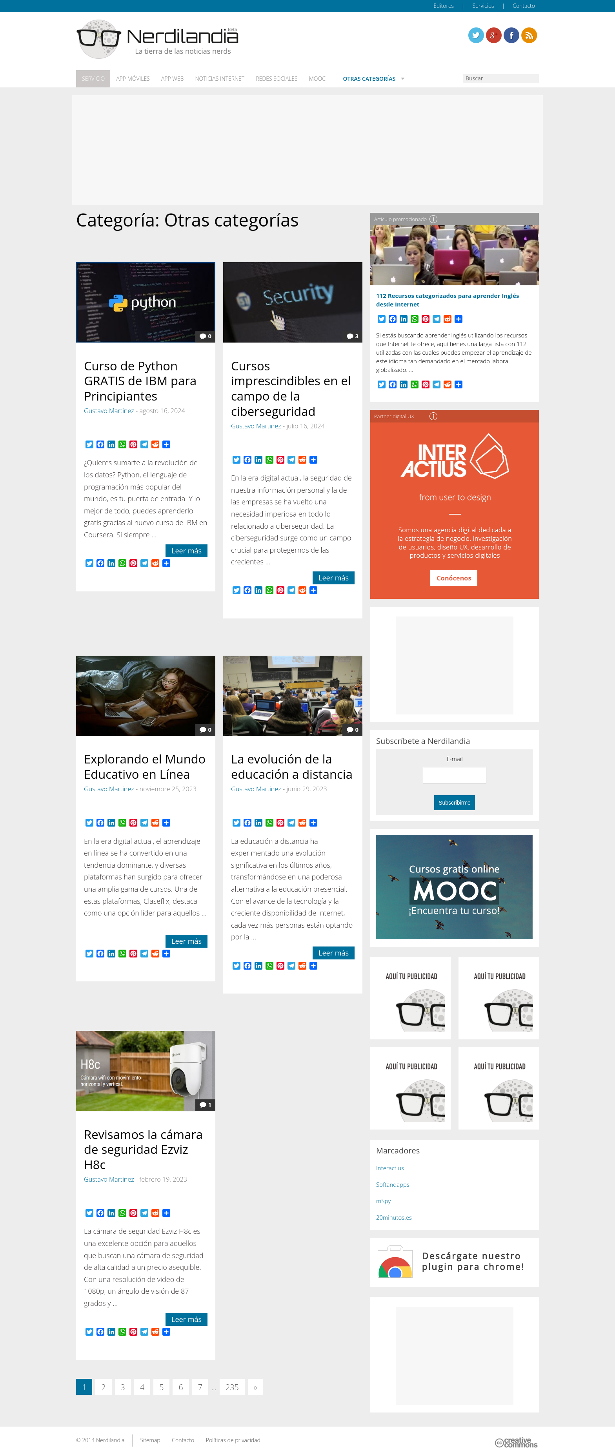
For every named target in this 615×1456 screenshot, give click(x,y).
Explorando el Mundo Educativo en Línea (145, 766)
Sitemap (150, 1439)
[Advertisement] (307, 150)
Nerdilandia (110, 1439)
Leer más (186, 550)
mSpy (383, 1200)
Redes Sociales (274, 79)
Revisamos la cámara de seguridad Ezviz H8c (143, 1148)
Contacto (524, 5)
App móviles (132, 79)
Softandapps (392, 1184)
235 (232, 1386)
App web (171, 79)
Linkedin (529, 35)
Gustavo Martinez (109, 410)
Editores (443, 5)
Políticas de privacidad (233, 1439)
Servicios (483, 5)
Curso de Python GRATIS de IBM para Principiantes (140, 380)
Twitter (476, 35)
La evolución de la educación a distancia (292, 766)
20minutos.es (394, 1217)
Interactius (390, 1167)
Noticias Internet (218, 79)
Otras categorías (364, 79)
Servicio (93, 79)
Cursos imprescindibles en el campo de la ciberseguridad (291, 388)
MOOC (314, 79)
